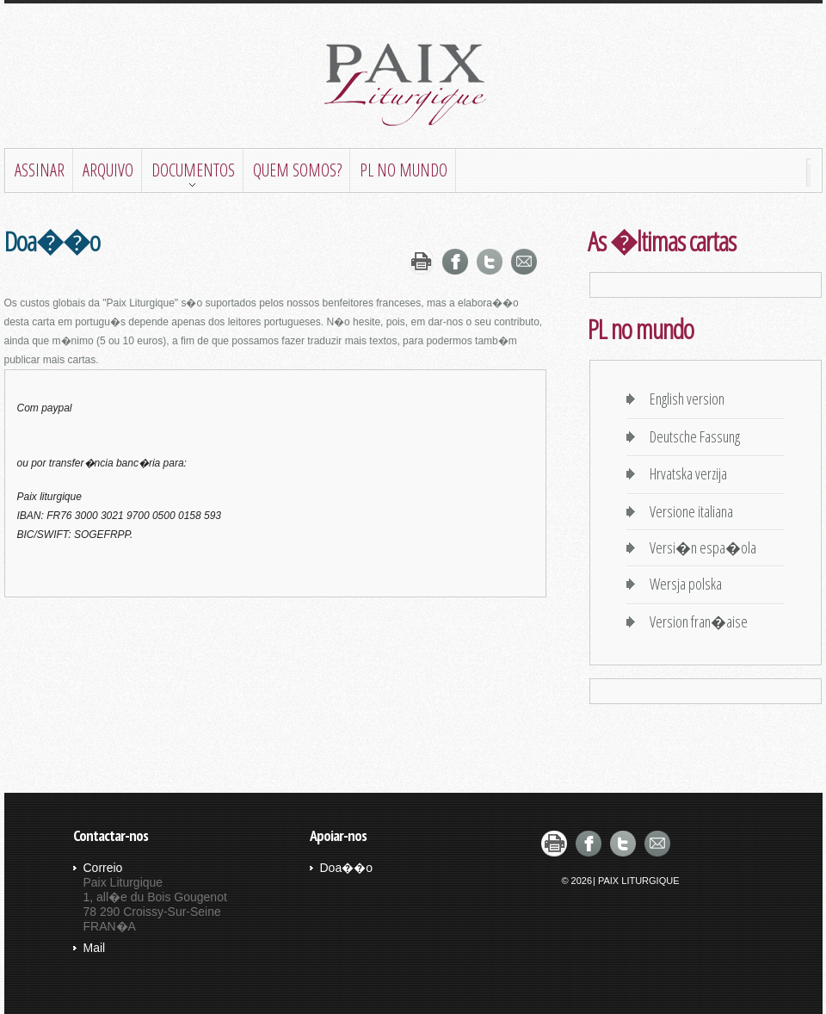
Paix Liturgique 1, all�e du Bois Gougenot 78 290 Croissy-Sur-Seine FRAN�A (155, 897)
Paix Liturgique (639, 880)
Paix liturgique (413, 85)
